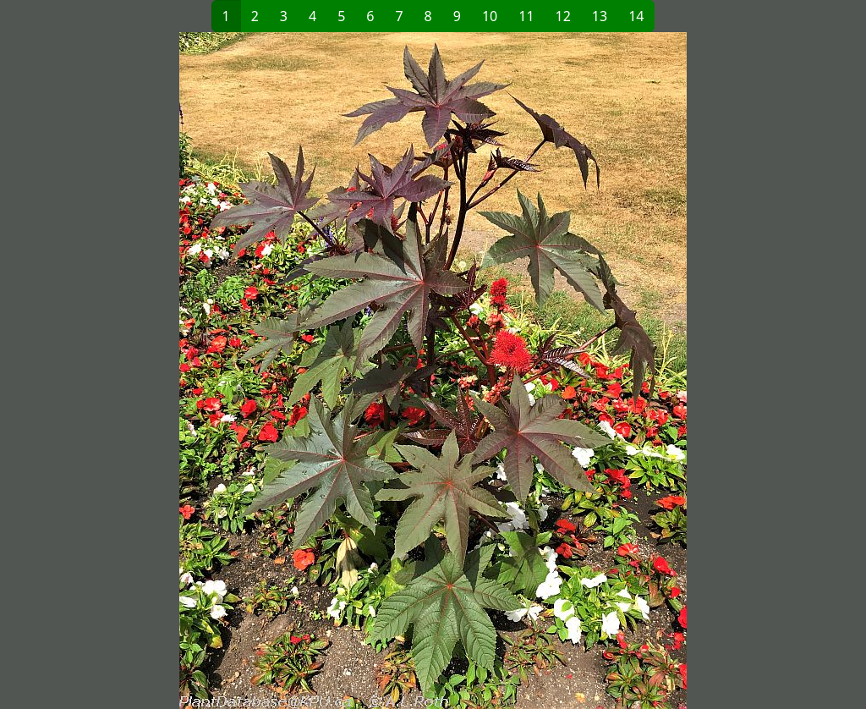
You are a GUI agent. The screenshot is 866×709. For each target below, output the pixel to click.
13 (599, 16)
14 (636, 16)
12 (563, 16)
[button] (235, 370)
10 (489, 16)
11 (526, 16)
